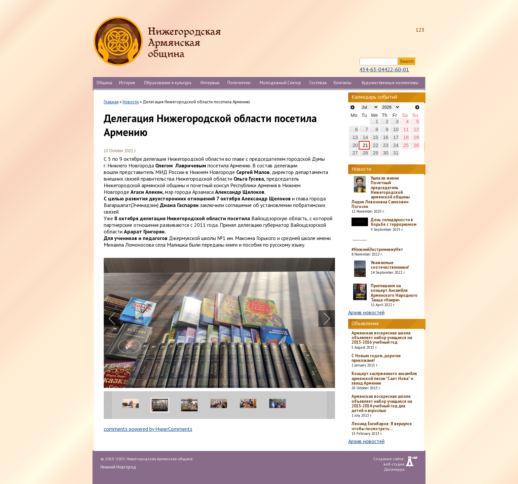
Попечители (238, 83)
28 (365, 153)
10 (395, 129)
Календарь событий (374, 96)
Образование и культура (167, 83)
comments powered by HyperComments (148, 429)
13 (355, 137)
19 (416, 137)
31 (395, 153)
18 (406, 137)
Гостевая (318, 83)
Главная (111, 102)
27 (355, 153)
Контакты (343, 83)
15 (375, 137)
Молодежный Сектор (280, 83)
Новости (131, 102)
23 (385, 145)
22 (375, 145)
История (127, 83)
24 (395, 145)
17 (395, 137)
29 (375, 153)
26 (416, 145)
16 (385, 137)
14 (365, 137)
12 (416, 129)
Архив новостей (366, 312)
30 (385, 153)
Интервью (210, 83)
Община (104, 83)
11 (406, 129)
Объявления (365, 323)
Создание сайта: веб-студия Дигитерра (388, 461)
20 (355, 145)
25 (406, 145)
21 (365, 145)
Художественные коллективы (390, 83)
